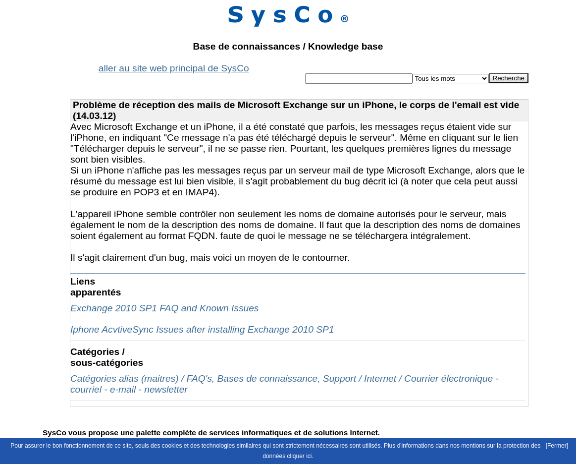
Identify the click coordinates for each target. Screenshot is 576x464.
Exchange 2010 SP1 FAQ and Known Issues (164, 308)
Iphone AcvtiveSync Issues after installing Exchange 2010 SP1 (202, 329)
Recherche (508, 78)
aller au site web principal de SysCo (174, 68)
